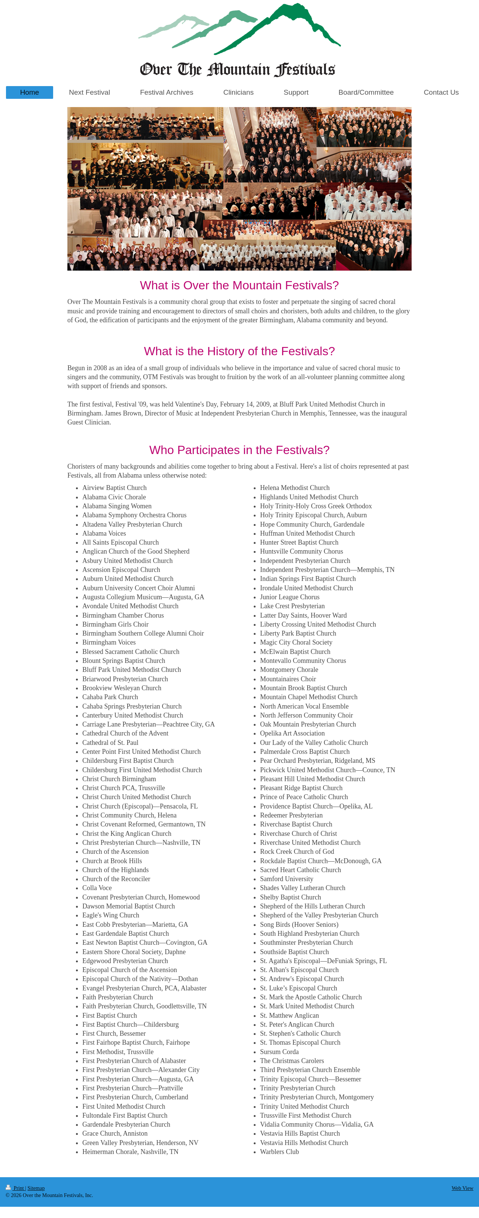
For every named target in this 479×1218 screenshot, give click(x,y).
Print (15, 1188)
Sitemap (36, 1188)
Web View (462, 1188)
